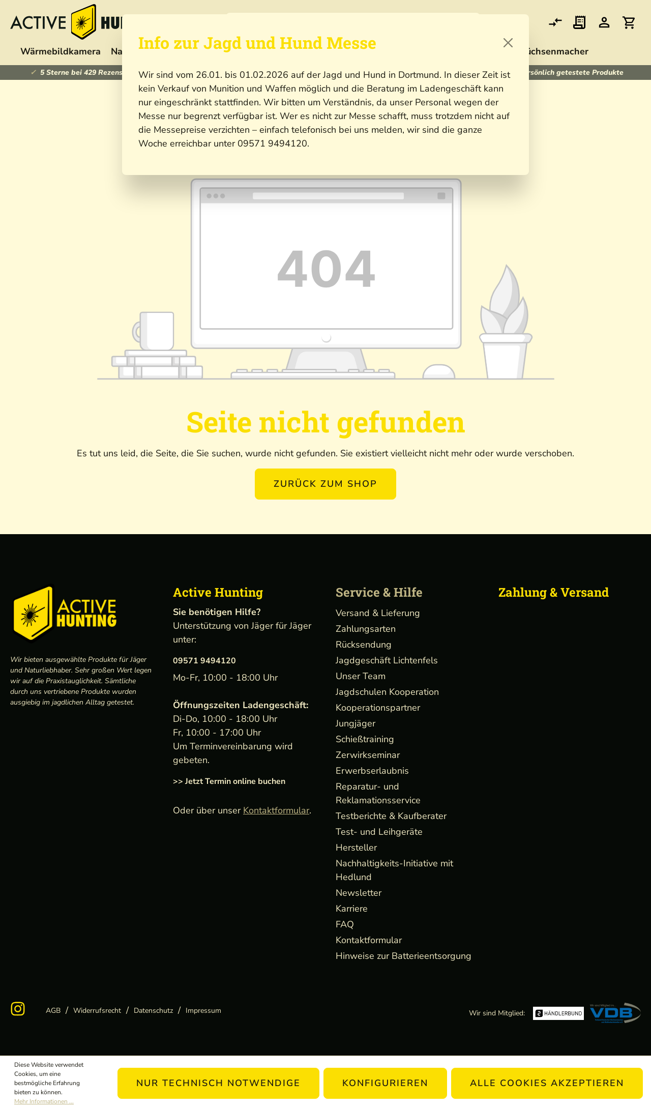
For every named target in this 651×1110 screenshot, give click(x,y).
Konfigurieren (385, 1083)
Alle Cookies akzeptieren (547, 1083)
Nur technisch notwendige (218, 1083)
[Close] (508, 43)
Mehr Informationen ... (44, 1101)
